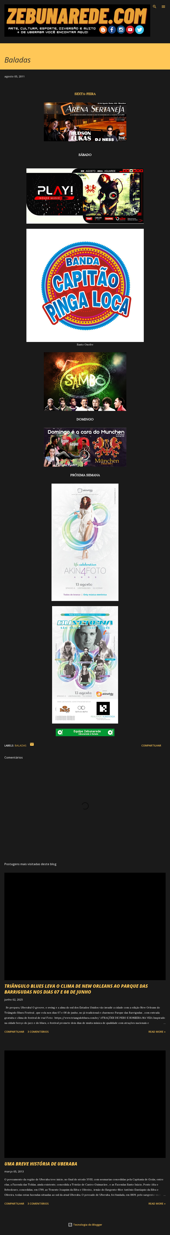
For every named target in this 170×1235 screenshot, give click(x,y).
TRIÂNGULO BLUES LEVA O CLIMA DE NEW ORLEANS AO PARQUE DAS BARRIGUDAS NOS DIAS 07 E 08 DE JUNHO (76, 989)
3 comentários (38, 1031)
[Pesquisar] (154, 6)
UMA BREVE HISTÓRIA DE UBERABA (40, 1164)
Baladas (20, 745)
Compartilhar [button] (151, 745)
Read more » (157, 1031)
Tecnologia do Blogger (85, 1224)
